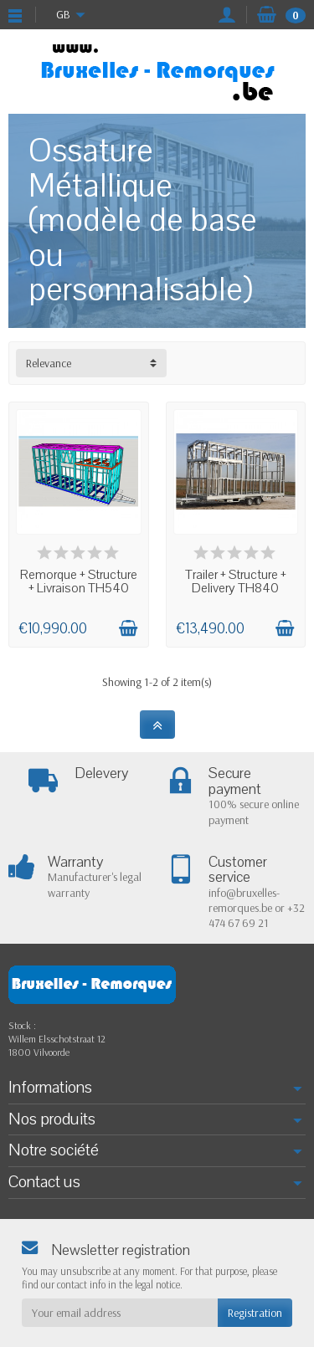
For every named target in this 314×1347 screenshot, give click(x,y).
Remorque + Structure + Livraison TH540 (78, 582)
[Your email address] (120, 1312)
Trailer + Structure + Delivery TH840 (235, 582)
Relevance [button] (48, 363)
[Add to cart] (128, 628)
